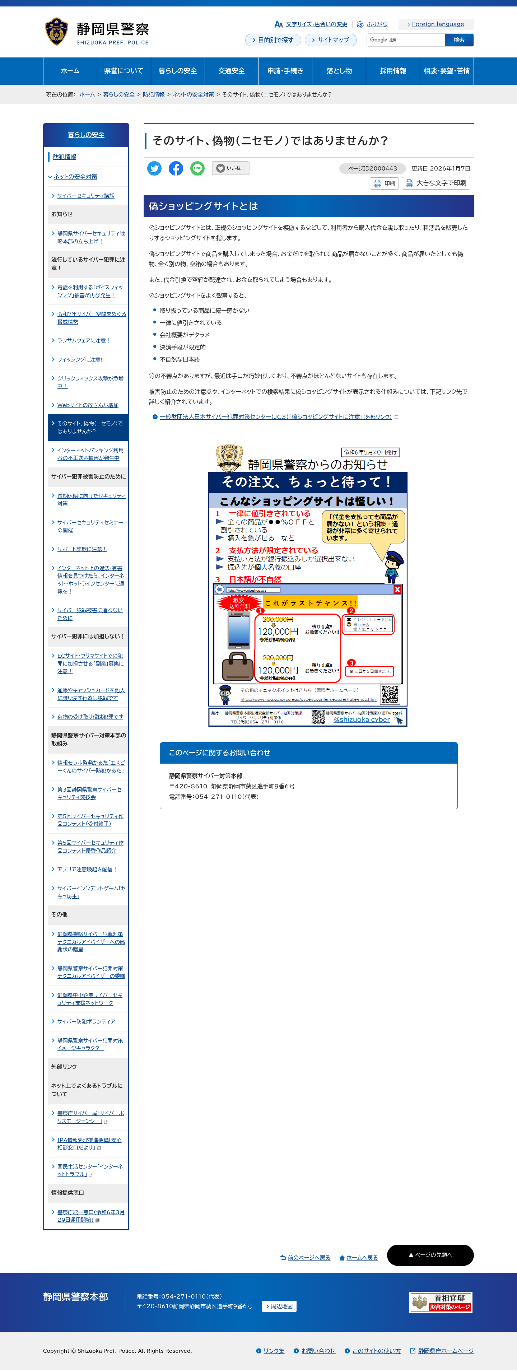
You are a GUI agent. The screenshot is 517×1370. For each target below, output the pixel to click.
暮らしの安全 (178, 70)
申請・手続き (285, 70)
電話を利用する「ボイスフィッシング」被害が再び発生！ (90, 291)
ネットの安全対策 (193, 94)
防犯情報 (154, 94)
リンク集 (274, 1351)
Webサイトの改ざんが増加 (87, 405)
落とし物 (339, 70)
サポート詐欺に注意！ (82, 549)
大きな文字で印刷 (441, 183)
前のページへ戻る (309, 1258)
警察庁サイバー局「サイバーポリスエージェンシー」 (90, 1117)
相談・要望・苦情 (447, 70)
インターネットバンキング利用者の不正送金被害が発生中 (90, 454)
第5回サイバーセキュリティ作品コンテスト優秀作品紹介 (90, 846)
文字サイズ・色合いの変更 (317, 24)
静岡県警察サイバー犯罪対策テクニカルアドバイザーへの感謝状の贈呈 (91, 941)
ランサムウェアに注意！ (84, 340)
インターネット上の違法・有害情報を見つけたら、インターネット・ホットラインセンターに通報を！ (91, 579)
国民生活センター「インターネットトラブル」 (90, 1170)
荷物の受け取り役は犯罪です (90, 716)
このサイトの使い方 (377, 1351)
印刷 (390, 183)
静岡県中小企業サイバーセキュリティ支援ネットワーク (89, 999)
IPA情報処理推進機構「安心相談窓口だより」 (89, 1144)
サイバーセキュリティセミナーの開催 (90, 526)
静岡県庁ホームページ (446, 1351)
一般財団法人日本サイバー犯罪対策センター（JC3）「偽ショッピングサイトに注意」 (279, 417)
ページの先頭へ (433, 1255)
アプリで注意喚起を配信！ (87, 869)
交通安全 (231, 70)
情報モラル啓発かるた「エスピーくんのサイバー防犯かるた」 (91, 766)
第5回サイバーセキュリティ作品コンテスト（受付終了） (90, 820)
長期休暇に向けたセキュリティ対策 (91, 500)
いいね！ (236, 168)
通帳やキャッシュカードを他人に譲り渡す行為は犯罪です (91, 694)
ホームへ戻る (362, 1258)
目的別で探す (276, 40)
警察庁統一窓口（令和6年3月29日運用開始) (91, 1216)
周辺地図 (282, 1306)
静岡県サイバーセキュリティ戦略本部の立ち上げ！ (91, 237)
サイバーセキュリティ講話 (86, 196)
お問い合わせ (319, 1351)
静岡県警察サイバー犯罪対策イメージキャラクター (90, 1044)
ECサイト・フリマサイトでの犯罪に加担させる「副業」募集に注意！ (90, 663)
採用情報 (393, 70)
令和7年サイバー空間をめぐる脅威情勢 (91, 318)
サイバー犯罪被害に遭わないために (90, 614)
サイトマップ (333, 40)
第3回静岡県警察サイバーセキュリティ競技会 (89, 793)
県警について (124, 70)
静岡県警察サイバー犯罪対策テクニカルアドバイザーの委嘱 (91, 972)
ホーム (70, 70)
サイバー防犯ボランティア (86, 1021)
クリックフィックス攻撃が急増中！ (90, 382)
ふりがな (377, 24)
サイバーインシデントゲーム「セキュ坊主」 (91, 892)
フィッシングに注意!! (80, 359)
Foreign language (438, 24)
